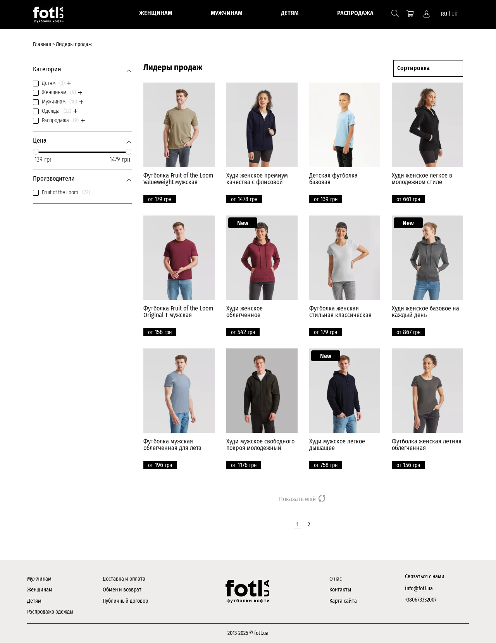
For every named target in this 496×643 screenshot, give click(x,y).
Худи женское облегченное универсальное (246, 315)
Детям (34, 601)
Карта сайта (343, 601)
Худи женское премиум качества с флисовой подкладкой (257, 182)
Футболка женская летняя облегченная (427, 445)
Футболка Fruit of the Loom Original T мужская (178, 312)
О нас (335, 579)
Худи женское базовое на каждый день (425, 312)
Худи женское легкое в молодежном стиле (422, 179)
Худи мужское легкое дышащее (337, 445)
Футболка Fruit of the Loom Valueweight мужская (178, 179)
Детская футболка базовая (333, 179)
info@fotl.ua (419, 588)
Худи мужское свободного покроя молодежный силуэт (260, 448)
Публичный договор (125, 601)
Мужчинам (39, 579)
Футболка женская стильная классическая (340, 312)
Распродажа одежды (50, 612)
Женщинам (39, 589)
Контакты (340, 589)
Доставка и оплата (124, 579)
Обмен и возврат (122, 589)
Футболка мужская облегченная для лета (172, 445)
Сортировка (413, 68)
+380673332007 (421, 599)
